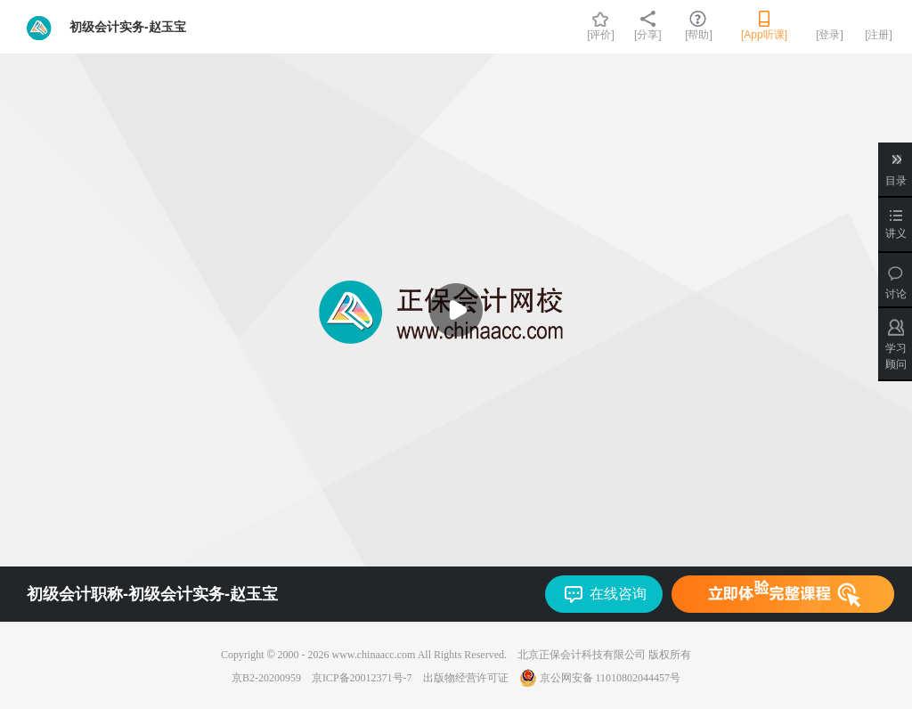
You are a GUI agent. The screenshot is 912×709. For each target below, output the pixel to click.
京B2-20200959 (266, 678)
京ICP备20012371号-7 (362, 678)
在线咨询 (618, 593)
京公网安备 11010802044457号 (600, 678)
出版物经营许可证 (466, 678)
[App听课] (764, 35)
